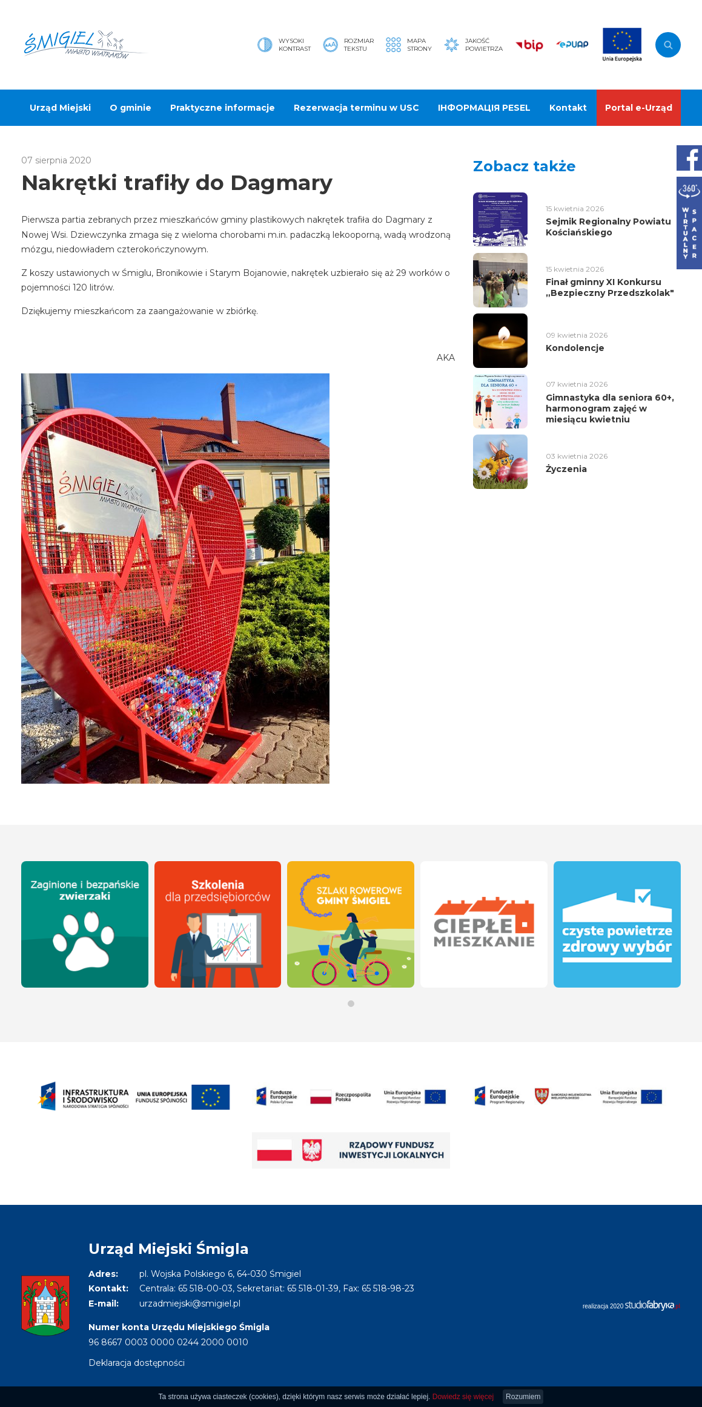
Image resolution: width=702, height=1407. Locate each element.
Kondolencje (575, 348)
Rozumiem (523, 1396)
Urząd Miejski (60, 107)
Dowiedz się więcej (463, 1396)
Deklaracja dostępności (136, 1362)
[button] (351, 1003)
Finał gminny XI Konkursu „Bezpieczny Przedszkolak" (610, 287)
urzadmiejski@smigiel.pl (189, 1303)
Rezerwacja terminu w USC (356, 107)
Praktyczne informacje (222, 107)
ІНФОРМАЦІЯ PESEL (484, 107)
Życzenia (566, 469)
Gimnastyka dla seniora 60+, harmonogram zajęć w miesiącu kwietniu (610, 408)
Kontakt (568, 107)
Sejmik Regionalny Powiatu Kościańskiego (608, 227)
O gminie (130, 107)
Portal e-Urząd (638, 107)
